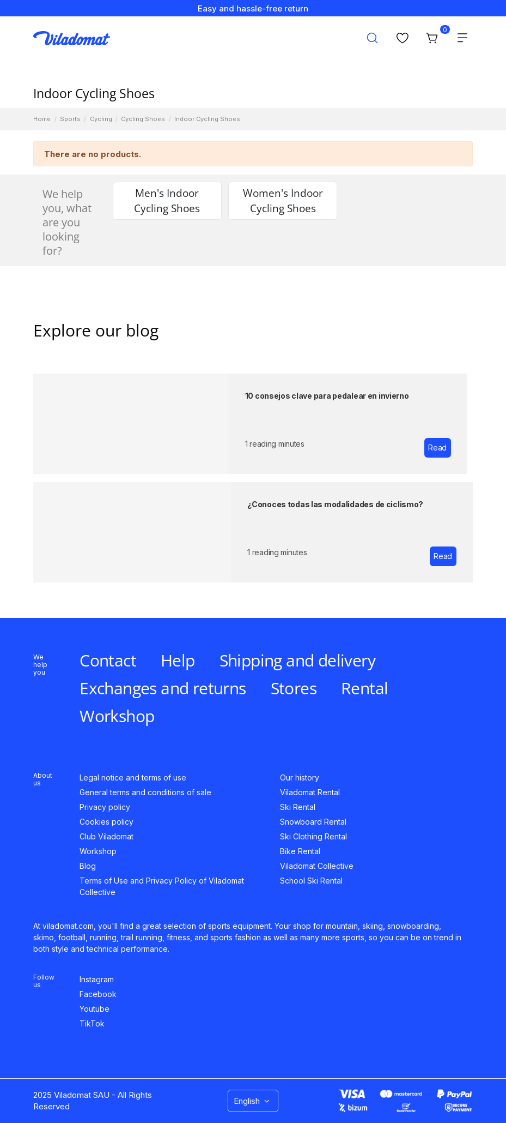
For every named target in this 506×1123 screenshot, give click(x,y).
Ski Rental (297, 807)
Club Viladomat (106, 836)
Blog (88, 865)
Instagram (97, 979)
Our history (299, 777)
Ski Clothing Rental (313, 836)
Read (437, 447)
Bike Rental (300, 851)
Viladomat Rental (310, 792)
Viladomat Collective (316, 865)
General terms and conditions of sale (145, 792)
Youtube (94, 1008)
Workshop (98, 851)
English (253, 1101)
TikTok (92, 1023)
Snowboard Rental (313, 821)
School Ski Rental (311, 880)
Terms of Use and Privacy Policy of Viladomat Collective (162, 886)
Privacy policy (105, 807)
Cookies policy (106, 821)
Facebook (98, 994)
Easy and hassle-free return (253, 8)
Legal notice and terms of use (133, 777)
